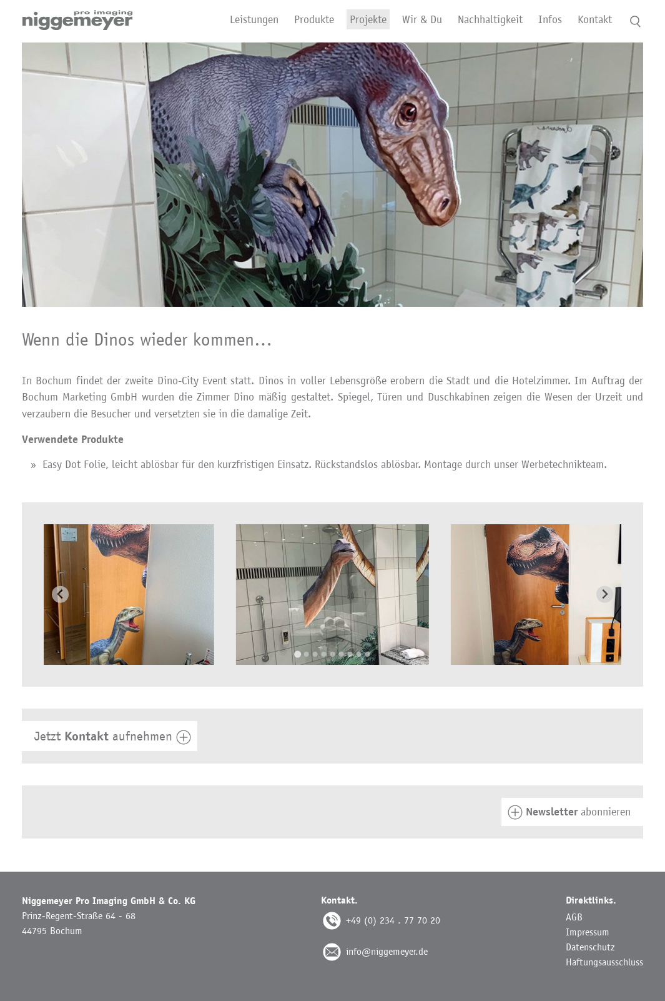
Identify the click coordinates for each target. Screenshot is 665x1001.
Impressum (587, 932)
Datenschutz (590, 947)
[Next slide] (604, 594)
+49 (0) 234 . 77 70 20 (393, 920)
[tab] (332, 736)
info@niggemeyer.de (387, 951)
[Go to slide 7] (350, 654)
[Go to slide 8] (359, 654)
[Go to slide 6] (341, 654)
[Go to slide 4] (324, 654)
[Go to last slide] (60, 594)
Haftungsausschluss (604, 962)
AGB (574, 917)
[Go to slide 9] (367, 654)
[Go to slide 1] (297, 654)
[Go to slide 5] (332, 654)
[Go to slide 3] (315, 654)
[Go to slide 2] (306, 654)
